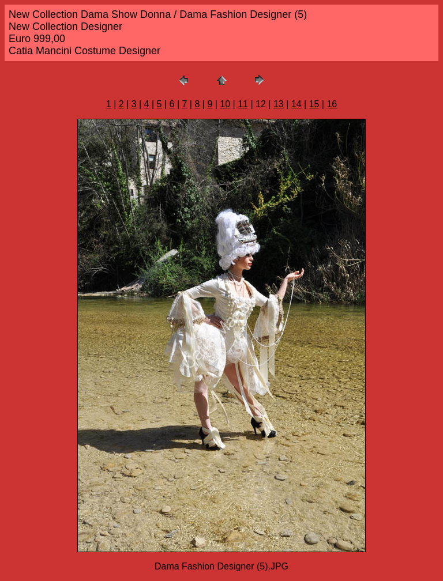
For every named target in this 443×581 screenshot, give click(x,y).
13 (278, 104)
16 (331, 104)
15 (314, 104)
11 (243, 104)
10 (225, 104)
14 (296, 104)
